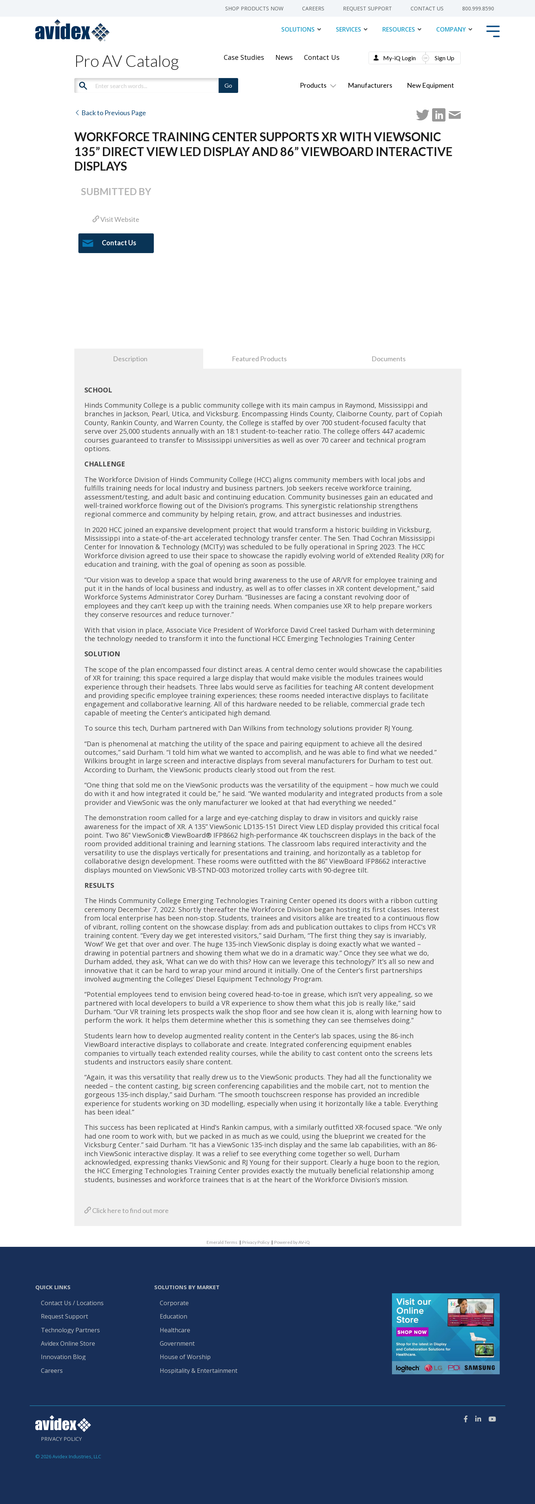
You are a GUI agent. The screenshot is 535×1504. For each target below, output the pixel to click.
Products (316, 85)
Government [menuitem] (177, 1344)
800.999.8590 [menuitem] (478, 8)
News (284, 57)
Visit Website (116, 219)
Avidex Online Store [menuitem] (68, 1344)
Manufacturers (370, 85)
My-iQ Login (399, 57)
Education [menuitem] (173, 1316)
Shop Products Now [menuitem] (254, 8)
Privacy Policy (255, 1242)
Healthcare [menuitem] (175, 1330)
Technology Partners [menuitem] (70, 1330)
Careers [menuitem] (313, 8)
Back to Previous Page (110, 113)
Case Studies (244, 57)
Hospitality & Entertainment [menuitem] (199, 1371)
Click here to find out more (126, 1210)
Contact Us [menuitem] (427, 8)
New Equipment (430, 85)
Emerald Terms (222, 1242)
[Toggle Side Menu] (493, 31)
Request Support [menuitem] (367, 8)
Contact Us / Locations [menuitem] (72, 1303)
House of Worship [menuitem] (185, 1357)
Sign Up (444, 57)
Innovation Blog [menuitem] (63, 1357)
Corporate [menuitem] (174, 1303)
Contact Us (322, 57)
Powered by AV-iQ (292, 1242)
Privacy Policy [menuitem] (61, 1439)
